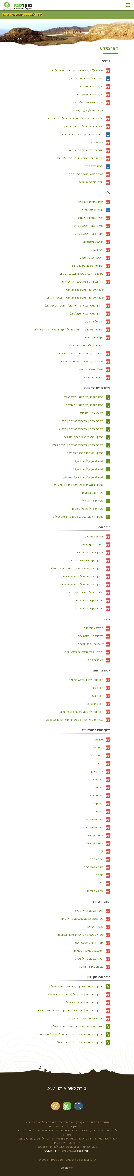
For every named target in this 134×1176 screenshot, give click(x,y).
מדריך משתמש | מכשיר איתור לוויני (86, 1002)
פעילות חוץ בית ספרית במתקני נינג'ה (85, 273)
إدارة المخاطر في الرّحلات (91, 110)
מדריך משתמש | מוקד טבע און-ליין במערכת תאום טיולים (73, 1010)
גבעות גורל (100, 755)
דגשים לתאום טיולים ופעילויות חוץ (87, 126)
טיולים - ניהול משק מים (93, 94)
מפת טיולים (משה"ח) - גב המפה (88, 405)
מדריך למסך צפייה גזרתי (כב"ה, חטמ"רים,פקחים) (77, 305)
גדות (104, 763)
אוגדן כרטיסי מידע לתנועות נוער (88, 150)
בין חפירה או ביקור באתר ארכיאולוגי (85, 134)
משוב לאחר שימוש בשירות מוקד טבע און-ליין (80, 1026)
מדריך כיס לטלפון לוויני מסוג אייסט (86, 576)
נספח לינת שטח (97, 166)
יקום (104, 851)
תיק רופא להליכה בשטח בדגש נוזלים (85, 711)
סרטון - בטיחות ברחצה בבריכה (88, 452)
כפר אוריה (101, 779)
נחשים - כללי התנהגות (94, 257)
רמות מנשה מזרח (96, 827)
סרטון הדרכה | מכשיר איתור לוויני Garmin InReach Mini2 (73, 1034)
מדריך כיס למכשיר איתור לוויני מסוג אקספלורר (79, 568)
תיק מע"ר (101, 687)
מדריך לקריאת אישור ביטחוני (90, 560)
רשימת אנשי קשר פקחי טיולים (89, 174)
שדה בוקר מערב (97, 835)
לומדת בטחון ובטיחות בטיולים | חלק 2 (84, 429)
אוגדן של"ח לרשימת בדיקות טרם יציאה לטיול (80, 70)
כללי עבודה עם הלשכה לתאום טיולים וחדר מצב (78, 118)
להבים (103, 811)
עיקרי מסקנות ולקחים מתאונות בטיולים (84, 934)
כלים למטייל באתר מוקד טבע (89, 592)
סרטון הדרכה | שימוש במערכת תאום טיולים (81, 516)
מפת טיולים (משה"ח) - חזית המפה (87, 397)
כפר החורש (100, 795)
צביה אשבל (100, 859)
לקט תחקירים (98, 926)
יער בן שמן (100, 771)
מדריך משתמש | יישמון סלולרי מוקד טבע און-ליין (79, 994)
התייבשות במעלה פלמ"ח (92, 950)
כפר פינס (101, 787)
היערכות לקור (98, 659)
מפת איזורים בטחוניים (94, 201)
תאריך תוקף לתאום (95, 544)
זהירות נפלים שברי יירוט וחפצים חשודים (83, 353)
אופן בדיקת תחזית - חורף (92, 600)
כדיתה (103, 875)
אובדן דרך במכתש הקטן (92, 942)
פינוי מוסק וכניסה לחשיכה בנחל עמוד (85, 918)
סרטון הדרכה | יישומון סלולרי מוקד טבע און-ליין (79, 986)
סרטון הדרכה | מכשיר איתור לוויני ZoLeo (83, 1042)
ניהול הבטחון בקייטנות (94, 217)
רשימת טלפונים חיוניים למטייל (89, 78)
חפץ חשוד (101, 249)
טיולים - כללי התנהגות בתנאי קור (87, 652)
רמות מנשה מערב (96, 819)
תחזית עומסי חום (97, 628)
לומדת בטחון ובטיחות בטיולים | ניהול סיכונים (81, 445)
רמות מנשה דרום (97, 867)
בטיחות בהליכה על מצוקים (91, 508)
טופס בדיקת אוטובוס (94, 182)
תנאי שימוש (83, 1150)
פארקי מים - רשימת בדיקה (91, 225)
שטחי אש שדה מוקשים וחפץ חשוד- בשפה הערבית (77, 297)
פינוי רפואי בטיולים (96, 492)
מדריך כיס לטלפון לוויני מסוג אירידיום (85, 584)
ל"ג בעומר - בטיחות (95, 413)
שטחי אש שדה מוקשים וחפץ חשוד (87, 289)
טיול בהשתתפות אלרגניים (91, 102)
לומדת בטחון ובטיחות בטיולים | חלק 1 (84, 421)
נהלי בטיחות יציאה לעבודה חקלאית (86, 281)
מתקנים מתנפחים (96, 241)
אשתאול (102, 739)
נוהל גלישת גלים (97, 321)
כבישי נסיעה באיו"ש (95, 209)
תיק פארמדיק (98, 703)
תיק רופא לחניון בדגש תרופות (89, 679)
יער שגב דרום (98, 891)
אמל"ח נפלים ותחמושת (93, 369)
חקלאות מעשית (97, 337)
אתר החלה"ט (51, 1150)
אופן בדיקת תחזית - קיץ (92, 608)
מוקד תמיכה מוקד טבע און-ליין (89, 1018)
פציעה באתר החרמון (94, 966)
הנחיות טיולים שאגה (95, 377)
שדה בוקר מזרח (97, 843)
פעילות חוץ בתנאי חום (94, 636)
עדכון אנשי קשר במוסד (93, 552)
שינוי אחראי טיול (97, 142)
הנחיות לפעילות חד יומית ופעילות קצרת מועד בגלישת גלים (72, 329)
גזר (105, 883)
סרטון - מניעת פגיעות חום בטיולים (87, 437)
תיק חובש (101, 695)
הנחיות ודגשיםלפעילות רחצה (90, 265)
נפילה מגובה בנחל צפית (92, 958)
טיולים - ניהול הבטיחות (94, 86)
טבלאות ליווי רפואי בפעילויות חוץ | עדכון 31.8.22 (78, 719)
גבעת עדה (100, 747)
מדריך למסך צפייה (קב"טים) (90, 313)
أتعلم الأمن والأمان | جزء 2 (91, 468)
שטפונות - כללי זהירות (94, 644)
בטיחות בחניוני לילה (95, 500)
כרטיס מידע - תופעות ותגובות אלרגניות (83, 158)
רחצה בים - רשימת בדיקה (91, 233)
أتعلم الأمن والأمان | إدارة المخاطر (87, 476)
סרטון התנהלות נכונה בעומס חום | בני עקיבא (81, 484)
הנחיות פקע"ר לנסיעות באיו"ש (89, 345)
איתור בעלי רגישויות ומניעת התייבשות (85, 361)
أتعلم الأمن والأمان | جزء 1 (91, 460)
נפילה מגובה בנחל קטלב (92, 910)
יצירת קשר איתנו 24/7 (67, 1088)
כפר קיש (101, 803)
